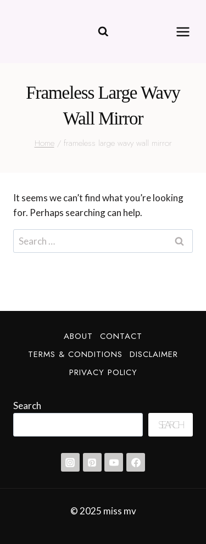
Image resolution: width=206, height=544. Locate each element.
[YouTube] (113, 462)
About (78, 336)
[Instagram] (70, 462)
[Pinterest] (92, 462)
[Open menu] (182, 31)
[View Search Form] (103, 31)
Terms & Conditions (75, 354)
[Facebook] (135, 462)
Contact (121, 336)
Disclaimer (154, 354)
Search (27, 405)
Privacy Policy (103, 372)
